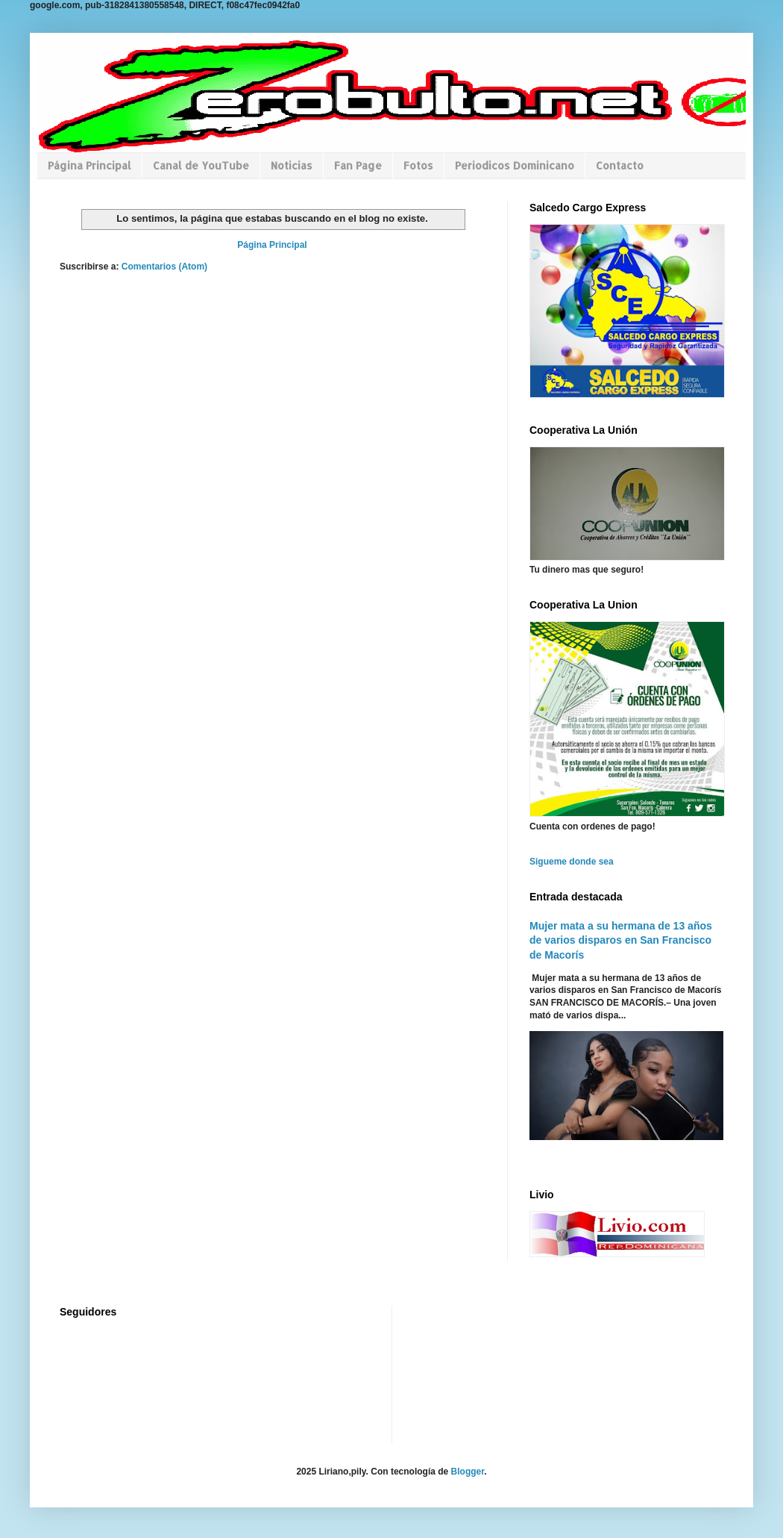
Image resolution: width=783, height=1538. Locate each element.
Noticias (291, 165)
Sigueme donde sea (571, 861)
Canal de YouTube (201, 165)
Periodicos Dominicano (514, 165)
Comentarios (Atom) (164, 266)
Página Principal (89, 165)
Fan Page (358, 165)
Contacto (620, 165)
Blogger (468, 1471)
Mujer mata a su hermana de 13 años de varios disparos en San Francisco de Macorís (620, 940)
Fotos (418, 165)
